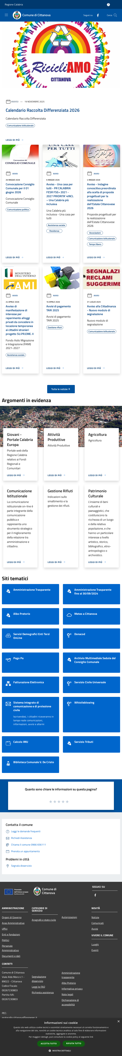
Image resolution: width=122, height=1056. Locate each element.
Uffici (4, 929)
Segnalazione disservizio (39, 979)
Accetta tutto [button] (49, 1043)
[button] (61, 1050)
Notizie (95, 917)
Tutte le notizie (61, 389)
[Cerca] (115, 15)
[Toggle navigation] (6, 15)
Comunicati (98, 923)
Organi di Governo (11, 917)
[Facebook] (96, 15)
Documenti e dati (11, 956)
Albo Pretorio (69, 983)
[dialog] (61, 1037)
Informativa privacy (72, 989)
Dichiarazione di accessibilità (70, 1002)
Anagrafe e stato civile (44, 920)
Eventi (95, 950)
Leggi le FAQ (38, 987)
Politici (5, 940)
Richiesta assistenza (43, 992)
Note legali (67, 994)
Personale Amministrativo (10, 948)
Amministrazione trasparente (71, 975)
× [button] (118, 1021)
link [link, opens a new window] (91, 1037)
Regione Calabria (14, 4)
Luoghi (95, 944)
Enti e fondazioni (11, 934)
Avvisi (14, 101)
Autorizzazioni (69, 917)
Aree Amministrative (13, 923)
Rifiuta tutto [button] (73, 1043)
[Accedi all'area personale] (108, 4)
